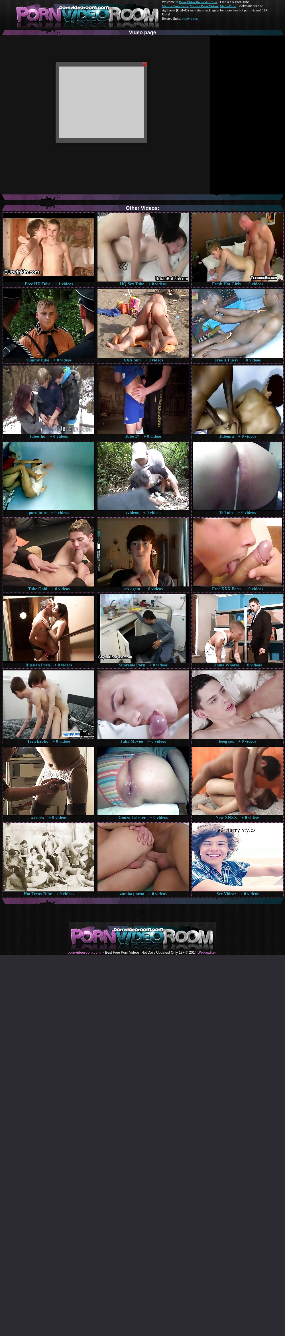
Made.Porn (228, 6)
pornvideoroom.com (84, 953)
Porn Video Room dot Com (198, 2)
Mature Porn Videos (204, 6)
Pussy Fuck (190, 18)
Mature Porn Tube (175, 6)
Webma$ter (207, 953)
